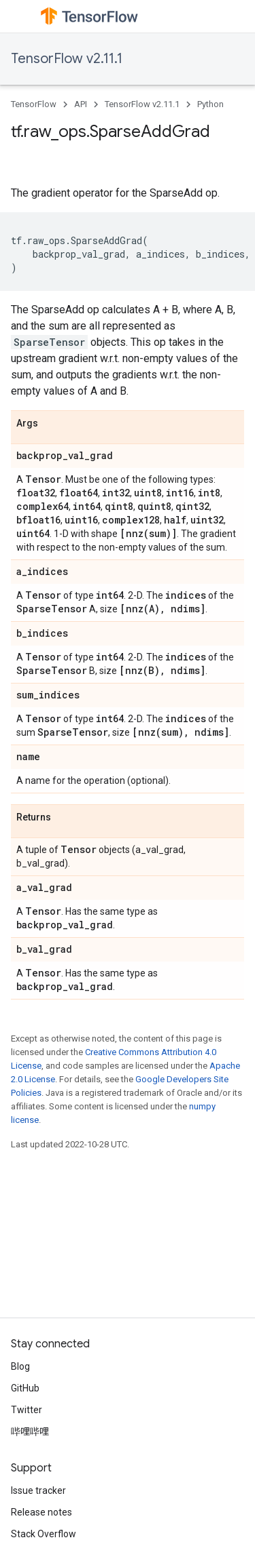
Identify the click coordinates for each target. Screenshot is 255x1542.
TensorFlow (33, 104)
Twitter (26, 1409)
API (80, 104)
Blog (20, 1366)
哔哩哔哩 (30, 1431)
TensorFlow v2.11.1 (66, 58)
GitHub (25, 1388)
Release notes (41, 1512)
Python (210, 104)
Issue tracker (38, 1490)
